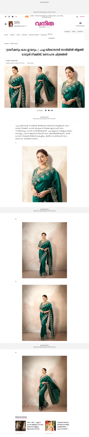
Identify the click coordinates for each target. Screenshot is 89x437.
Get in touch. (53, 12)
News (18, 35)
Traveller (80, 31)
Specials (50, 34)
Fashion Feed (13, 43)
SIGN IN (82, 16)
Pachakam (51, 38)
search (77, 17)
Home (6, 35)
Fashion (12, 35)
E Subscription (80, 26)
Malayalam (42, 27)
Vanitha (17, 22)
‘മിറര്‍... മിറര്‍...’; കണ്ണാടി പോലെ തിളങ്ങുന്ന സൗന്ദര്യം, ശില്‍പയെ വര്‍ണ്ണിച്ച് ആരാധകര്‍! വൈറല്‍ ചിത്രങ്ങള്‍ (35, 427)
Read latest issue (19, 26)
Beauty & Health (34, 35)
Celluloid (24, 35)
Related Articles (21, 417)
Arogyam (67, 31)
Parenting (44, 35)
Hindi (48, 27)
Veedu (74, 31)
